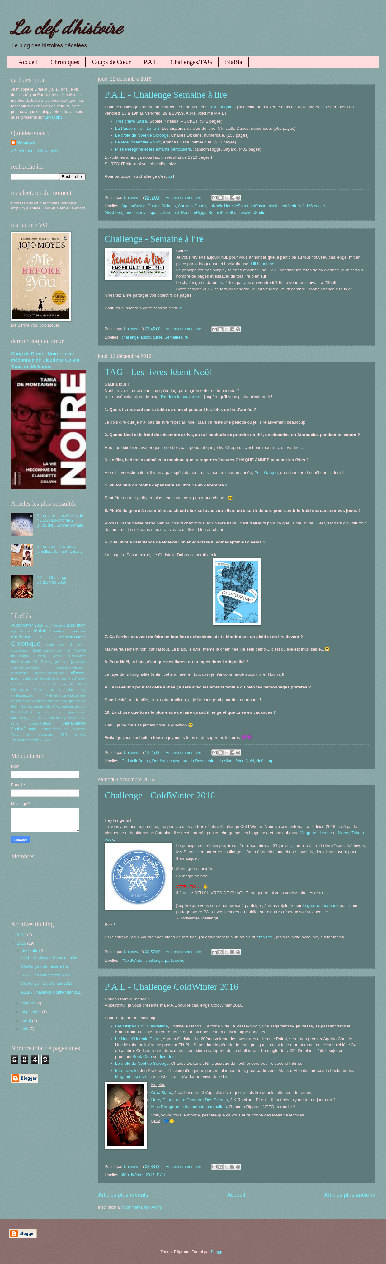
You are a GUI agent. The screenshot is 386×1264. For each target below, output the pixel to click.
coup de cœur (72, 644)
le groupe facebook (320, 905)
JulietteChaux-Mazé (25, 667)
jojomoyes (78, 662)
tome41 (80, 734)
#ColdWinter (132, 960)
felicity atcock (49, 656)
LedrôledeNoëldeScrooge (302, 206)
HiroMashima (20, 662)
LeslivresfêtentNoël (237, 761)
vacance (46, 740)
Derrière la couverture (181, 396)
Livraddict (53, 117)
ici (170, 176)
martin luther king (68, 690)
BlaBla (233, 62)
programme (77, 712)
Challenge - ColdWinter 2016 (160, 795)
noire (22, 706)
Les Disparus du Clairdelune (141, 1026)
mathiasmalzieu (22, 695)
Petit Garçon (266, 472)
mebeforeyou (20, 701)
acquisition (76, 625)
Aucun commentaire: (185, 197)
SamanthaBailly (40, 723)
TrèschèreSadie (251, 212)
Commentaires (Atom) (142, 1207)
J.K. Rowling (43, 662)
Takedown (78, 729)
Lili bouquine (223, 107)
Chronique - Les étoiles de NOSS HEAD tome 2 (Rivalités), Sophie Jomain (59, 520)
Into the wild (126, 1070)
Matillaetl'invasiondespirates (66, 695)
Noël (260, 761)
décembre (31, 950)
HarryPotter (77, 656)
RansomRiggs (193, 212)
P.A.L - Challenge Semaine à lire (166, 94)
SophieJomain (23, 728)
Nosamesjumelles (39, 706)
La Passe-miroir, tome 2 (137, 128)
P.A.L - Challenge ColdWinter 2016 (171, 986)
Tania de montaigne (32, 734)
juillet (27, 1020)
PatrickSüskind (21, 712)
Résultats (40, 718)
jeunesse (61, 662)
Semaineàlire (176, 337)
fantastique (21, 656)
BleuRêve (57, 631)
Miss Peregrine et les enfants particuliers (153, 149)
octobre (29, 1003)
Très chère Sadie (131, 121)
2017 (48, 625)
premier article (50, 712)
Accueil (28, 62)
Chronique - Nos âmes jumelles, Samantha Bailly (59, 548)
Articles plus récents (123, 1195)
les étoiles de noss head (33, 684)
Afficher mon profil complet (34, 150)
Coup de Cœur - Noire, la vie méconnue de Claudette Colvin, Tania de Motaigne (46, 360)
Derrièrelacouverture (170, 761)
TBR (64, 734)
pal (176, 212)
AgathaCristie (133, 206)
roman (72, 718)
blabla (40, 630)
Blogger (218, 1251)
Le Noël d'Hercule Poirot (138, 142)
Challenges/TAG (191, 62)
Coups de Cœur (111, 62)
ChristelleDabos (192, 206)
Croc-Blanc (161, 1092)
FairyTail (80, 650)
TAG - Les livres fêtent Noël (158, 372)
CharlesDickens (162, 206)
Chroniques (64, 62)
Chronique (25, 643)
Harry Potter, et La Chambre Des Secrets (189, 1099)
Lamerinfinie (19, 673)
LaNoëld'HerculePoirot (228, 206)
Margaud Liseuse (316, 832)
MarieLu (39, 690)
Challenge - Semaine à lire (154, 238)
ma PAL (266, 937)
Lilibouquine (151, 337)
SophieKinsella (221, 212)
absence (59, 625)
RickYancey (57, 718)
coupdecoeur (20, 650)
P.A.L (151, 62)
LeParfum (79, 678)
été (68, 650)
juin (25, 1029)
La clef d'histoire (66, 27)
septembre (32, 1011)
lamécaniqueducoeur (71, 667)
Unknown (26, 142)
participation (175, 960)
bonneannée (77, 631)
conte (50, 644)
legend (65, 678)
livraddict (168, 1056)
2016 (150, 1174)
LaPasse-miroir (264, 206)
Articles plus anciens (349, 1195)
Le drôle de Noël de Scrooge (142, 135)
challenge (130, 337)
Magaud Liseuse (130, 1076)
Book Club (142, 1056)
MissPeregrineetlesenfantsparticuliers (138, 212)
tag (269, 761)
